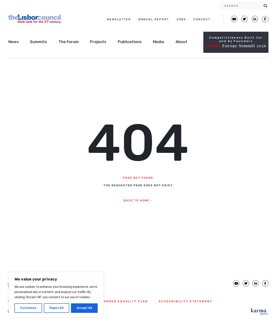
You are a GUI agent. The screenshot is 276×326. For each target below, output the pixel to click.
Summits (38, 41)
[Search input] (242, 6)
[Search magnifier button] (265, 6)
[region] (56, 294)
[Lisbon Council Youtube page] (234, 19)
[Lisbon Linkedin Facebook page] (255, 19)
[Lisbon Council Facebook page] (265, 19)
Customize (28, 308)
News (13, 41)
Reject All (56, 308)
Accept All (84, 308)
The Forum (68, 41)
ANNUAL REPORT (153, 19)
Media (158, 41)
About (181, 41)
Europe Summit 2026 (235, 45)
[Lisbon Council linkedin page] (255, 283)
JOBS (181, 19)
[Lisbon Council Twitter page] (244, 19)
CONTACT (201, 19)
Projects (98, 41)
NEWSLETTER (119, 19)
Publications (130, 41)
